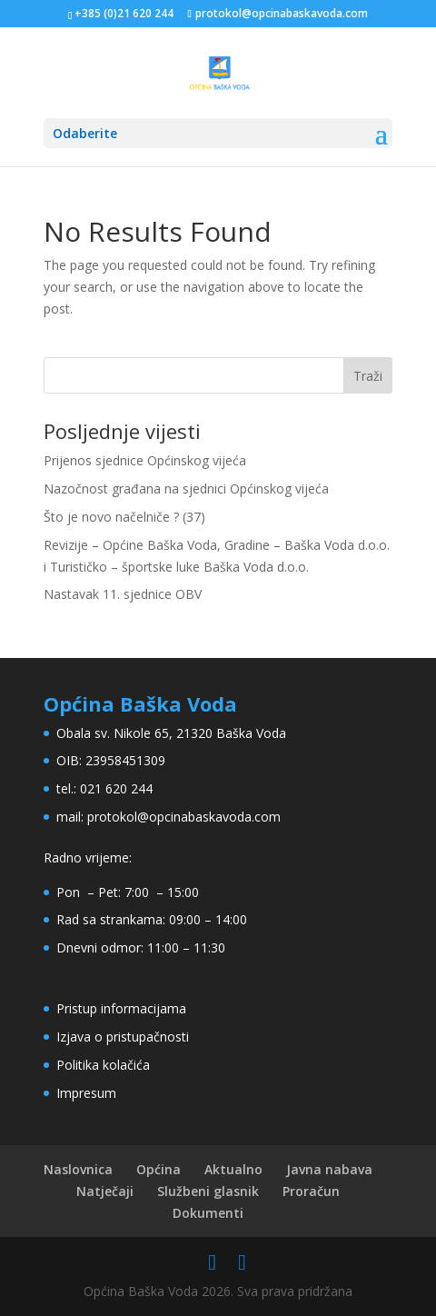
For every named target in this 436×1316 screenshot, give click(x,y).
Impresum (86, 1093)
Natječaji (105, 1191)
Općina (158, 1169)
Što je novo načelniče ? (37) (124, 516)
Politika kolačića (103, 1064)
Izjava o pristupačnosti (122, 1036)
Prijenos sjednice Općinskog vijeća (145, 460)
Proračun (311, 1191)
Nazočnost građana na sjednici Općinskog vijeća (186, 488)
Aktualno (233, 1169)
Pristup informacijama (121, 1008)
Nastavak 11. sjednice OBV (123, 594)
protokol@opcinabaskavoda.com (184, 816)
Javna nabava (329, 1169)
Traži (367, 375)
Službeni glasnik (208, 1191)
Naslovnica (78, 1169)
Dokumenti (208, 1212)
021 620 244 (116, 788)
